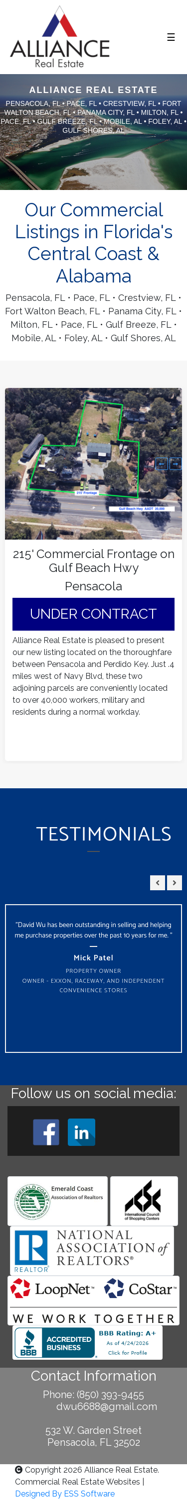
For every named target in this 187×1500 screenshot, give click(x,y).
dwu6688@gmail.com (93, 1406)
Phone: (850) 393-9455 (93, 1395)
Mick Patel (93, 958)
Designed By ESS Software (65, 1494)
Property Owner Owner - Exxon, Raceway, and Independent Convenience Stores (93, 980)
